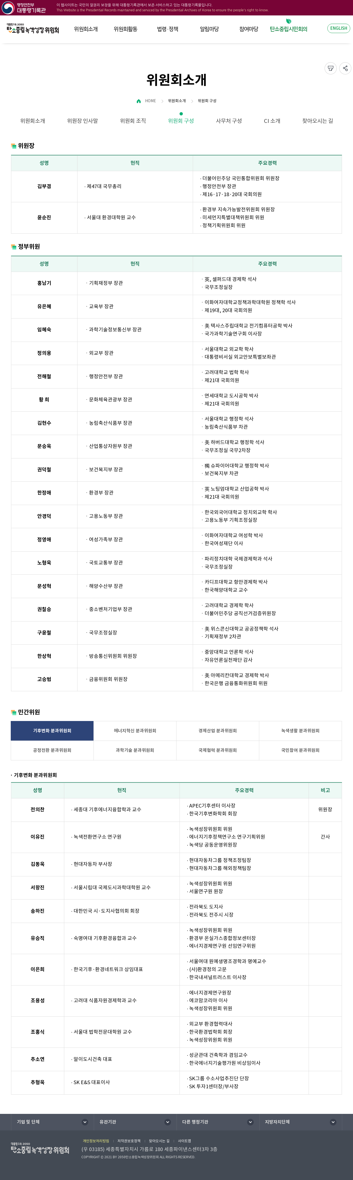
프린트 (330, 68)
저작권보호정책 (129, 1141)
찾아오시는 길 (159, 1141)
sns (345, 68)
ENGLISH (338, 28)
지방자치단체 (277, 1122)
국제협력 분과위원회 (218, 750)
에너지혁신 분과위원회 (135, 731)
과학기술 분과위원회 (135, 750)
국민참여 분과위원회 (300, 750)
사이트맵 (184, 1141)
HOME (150, 100)
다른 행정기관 (195, 1122)
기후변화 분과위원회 (52, 731)
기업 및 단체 (28, 1122)
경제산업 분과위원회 (218, 731)
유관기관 (108, 1122)
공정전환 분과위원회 (52, 750)
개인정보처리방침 (96, 1141)
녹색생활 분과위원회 (300, 731)
